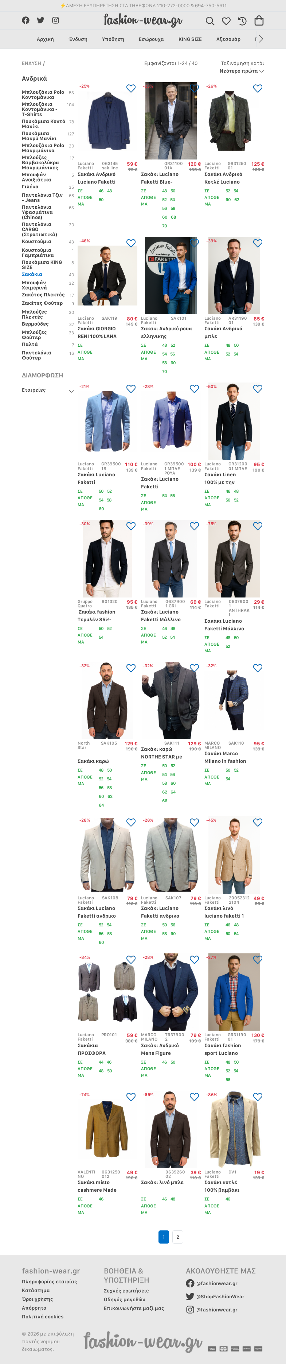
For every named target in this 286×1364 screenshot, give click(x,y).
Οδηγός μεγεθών (124, 1299)
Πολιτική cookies (42, 1316)
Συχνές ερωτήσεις (126, 1290)
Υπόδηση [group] (113, 39)
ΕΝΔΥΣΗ (31, 63)
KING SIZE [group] (190, 39)
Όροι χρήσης (37, 1299)
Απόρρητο (34, 1307)
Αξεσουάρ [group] (228, 39)
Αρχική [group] (45, 39)
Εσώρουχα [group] (151, 39)
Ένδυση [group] (77, 39)
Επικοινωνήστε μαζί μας (134, 1308)
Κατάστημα (36, 1290)
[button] (260, 39)
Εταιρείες (34, 390)
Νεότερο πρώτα (242, 67)
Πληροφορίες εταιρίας (49, 1281)
